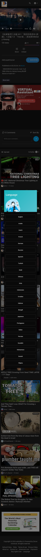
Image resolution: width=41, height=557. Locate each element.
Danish (20, 356)
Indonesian (20, 290)
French (20, 237)
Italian (20, 330)
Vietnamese (20, 350)
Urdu (20, 283)
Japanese (20, 316)
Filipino (20, 363)
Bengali (20, 310)
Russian (20, 250)
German (20, 243)
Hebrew (20, 303)
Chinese (20, 276)
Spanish (20, 257)
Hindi (20, 270)
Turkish (20, 263)
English (20, 217)
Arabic (20, 223)
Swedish (20, 343)
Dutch (20, 230)
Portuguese (20, 323)
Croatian (20, 296)
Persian (20, 336)
